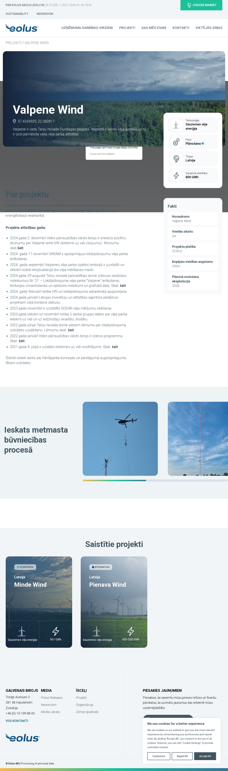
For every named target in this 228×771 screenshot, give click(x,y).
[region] (155, 441)
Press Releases (52, 697)
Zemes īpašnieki (87, 712)
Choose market (202, 5)
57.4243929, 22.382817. (36, 121)
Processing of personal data (37, 763)
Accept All (205, 756)
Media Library (50, 712)
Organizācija (84, 705)
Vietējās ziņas (209, 28)
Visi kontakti (17, 721)
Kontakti (181, 28)
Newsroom (45, 14)
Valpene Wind (36, 43)
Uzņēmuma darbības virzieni (87, 28)
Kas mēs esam (154, 28)
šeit (20, 248)
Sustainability (17, 14)
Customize (158, 756)
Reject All (182, 756)
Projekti (14, 43)
